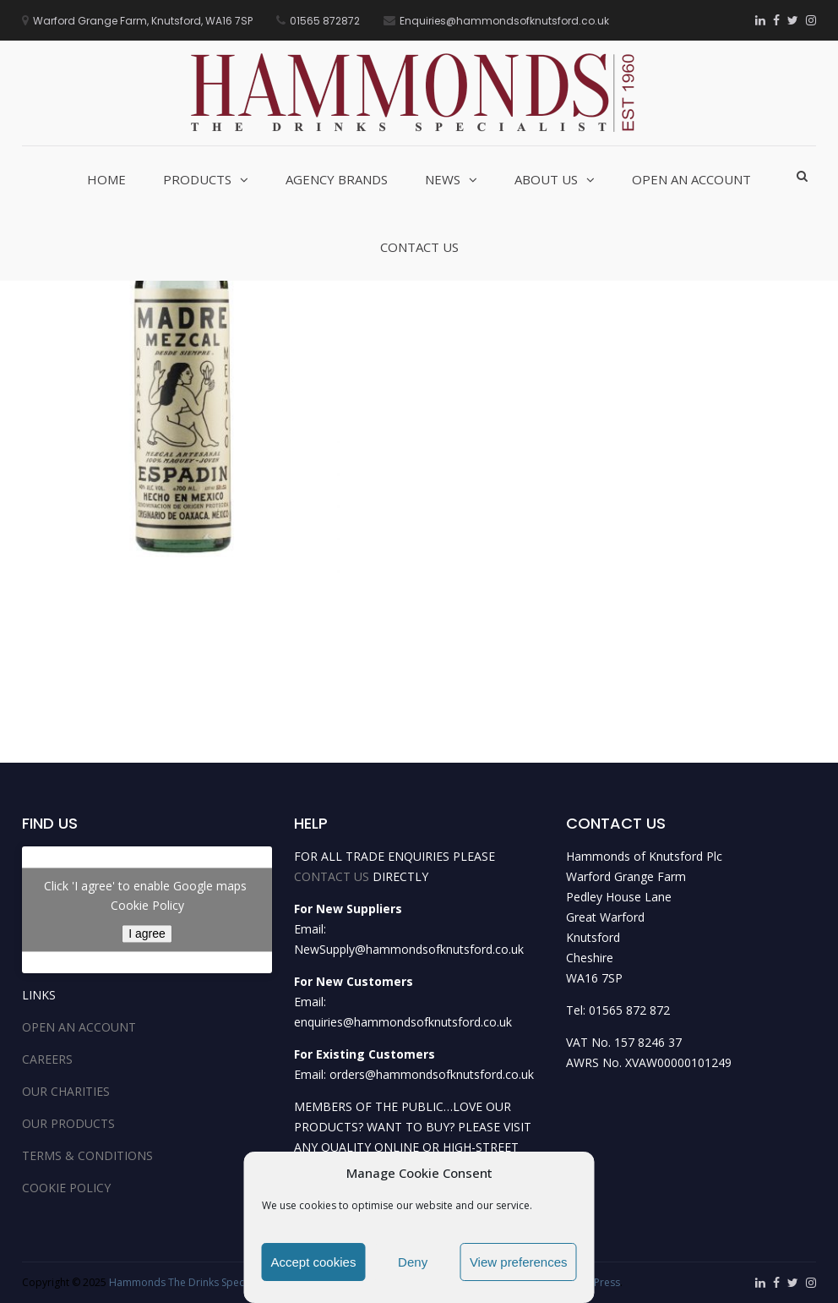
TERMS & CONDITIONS (87, 1155)
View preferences (519, 1262)
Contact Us (419, 246)
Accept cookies (313, 1262)
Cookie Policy (147, 905)
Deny (412, 1262)
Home (106, 179)
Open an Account (691, 179)
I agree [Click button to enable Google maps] (147, 933)
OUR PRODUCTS (68, 1123)
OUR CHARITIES (66, 1091)
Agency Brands (337, 179)
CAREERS (47, 1059)
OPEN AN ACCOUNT (79, 1027)
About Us (546, 179)
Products (197, 179)
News (442, 179)
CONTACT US (331, 876)
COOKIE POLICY (66, 1188)
